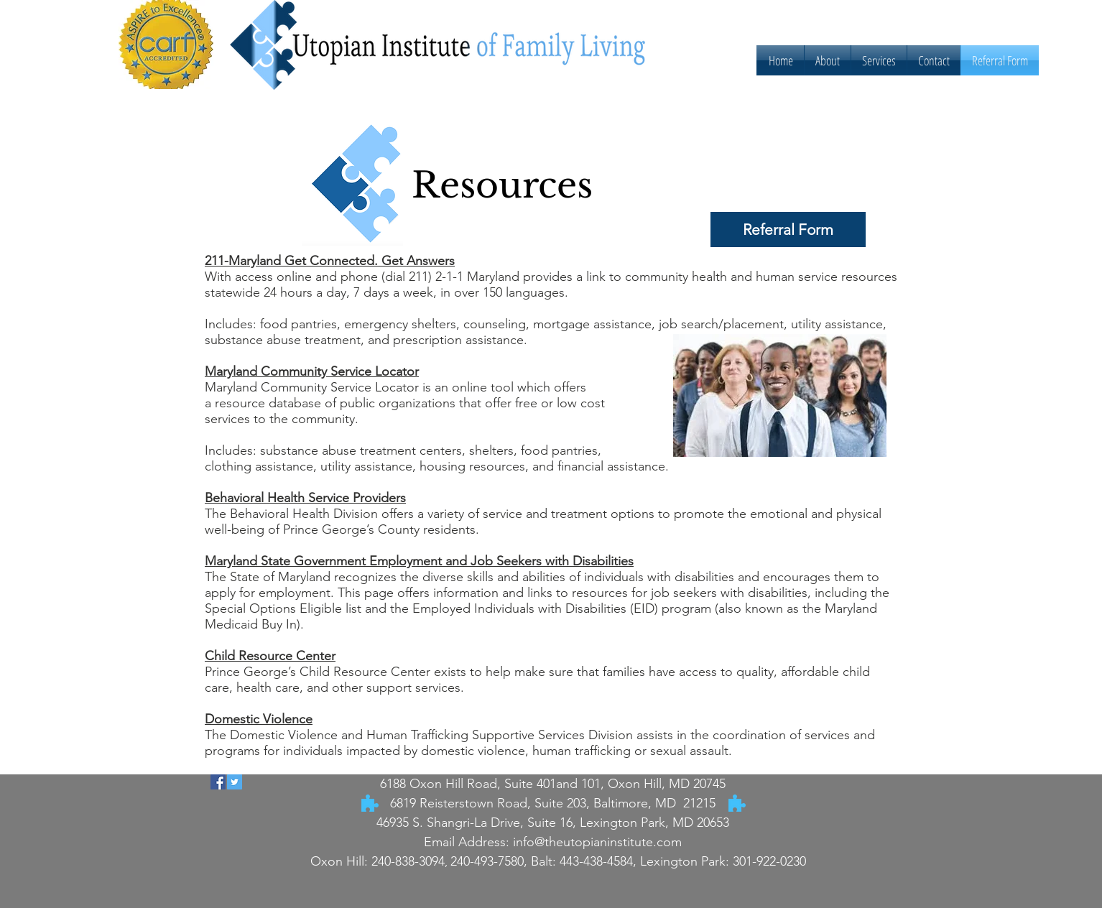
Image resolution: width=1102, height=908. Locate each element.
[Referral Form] (788, 229)
